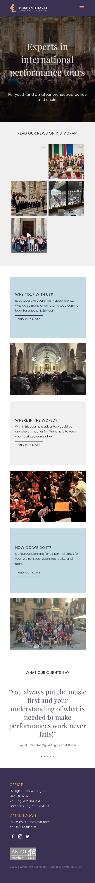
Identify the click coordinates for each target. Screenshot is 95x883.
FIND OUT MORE (29, 319)
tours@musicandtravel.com (30, 822)
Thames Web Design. (71, 866)
